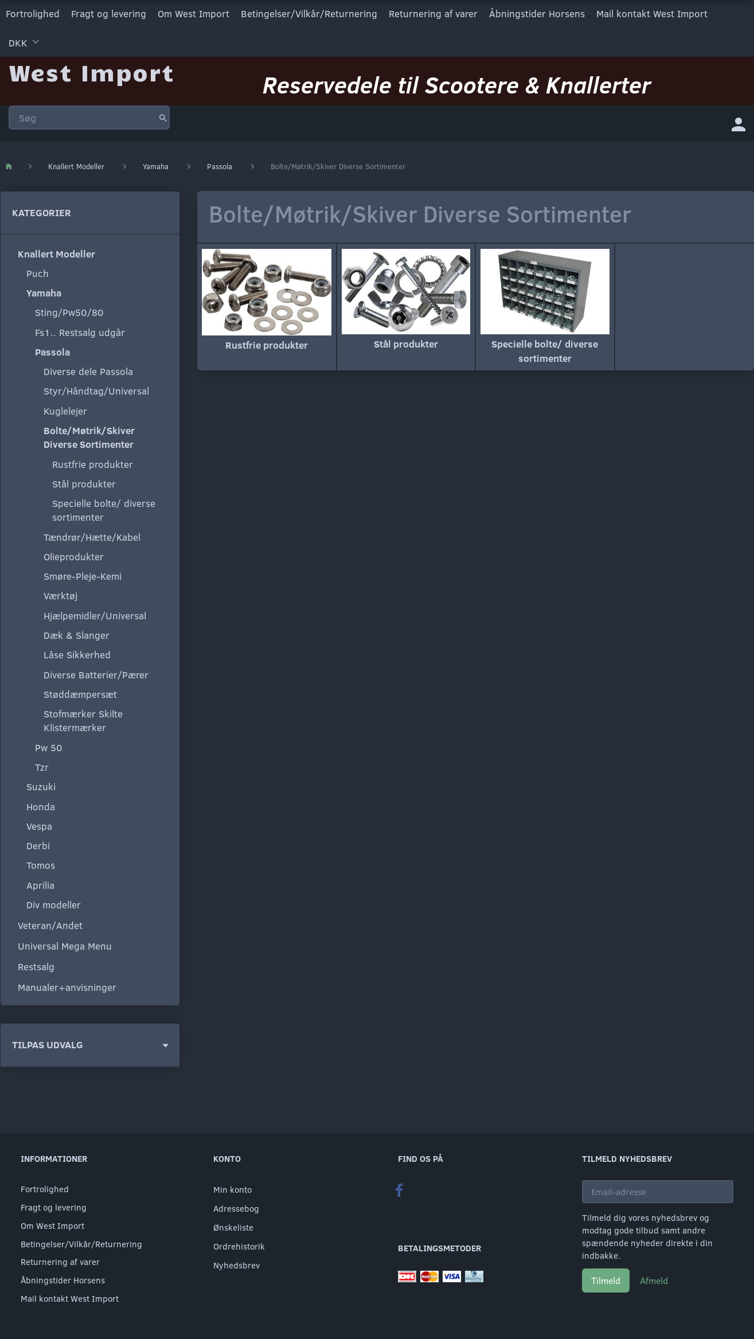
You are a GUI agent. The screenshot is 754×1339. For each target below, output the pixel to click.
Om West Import (193, 13)
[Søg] (163, 117)
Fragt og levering (108, 13)
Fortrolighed (33, 13)
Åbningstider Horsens (537, 13)
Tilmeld (605, 1280)
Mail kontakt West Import (652, 13)
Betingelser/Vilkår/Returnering (309, 13)
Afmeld (654, 1280)
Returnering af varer (433, 13)
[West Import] (91, 71)
